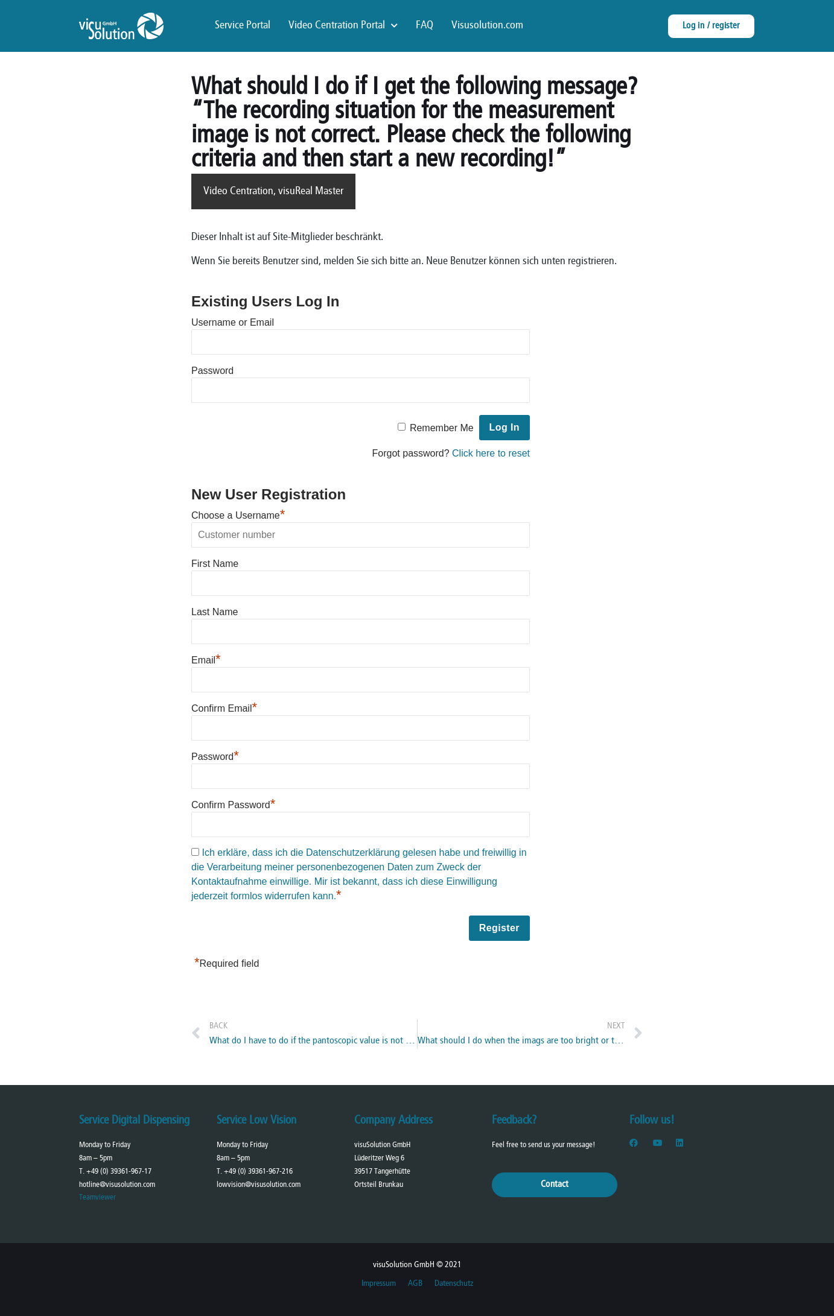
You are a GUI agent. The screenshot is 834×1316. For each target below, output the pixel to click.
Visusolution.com (487, 25)
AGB (415, 1283)
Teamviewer (97, 1197)
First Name (214, 563)
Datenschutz (454, 1283)
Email (206, 660)
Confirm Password (233, 805)
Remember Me (442, 428)
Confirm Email (224, 708)
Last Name (214, 612)
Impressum (378, 1283)
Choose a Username (238, 515)
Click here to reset (491, 453)
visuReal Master (310, 191)
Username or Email (232, 322)
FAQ (424, 25)
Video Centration (238, 191)
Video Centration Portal (343, 26)
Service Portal (242, 25)
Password (212, 370)
